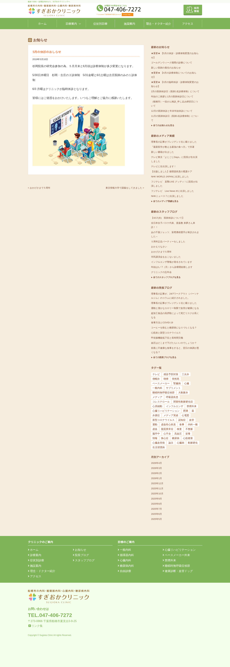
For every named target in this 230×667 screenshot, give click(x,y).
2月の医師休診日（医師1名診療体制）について (175, 91)
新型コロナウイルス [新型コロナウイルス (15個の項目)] (163, 419)
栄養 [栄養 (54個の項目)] (187, 433)
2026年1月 (156, 478)
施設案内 (129, 23)
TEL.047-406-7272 (50, 615)
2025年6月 (156, 514)
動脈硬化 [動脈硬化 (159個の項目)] (193, 442)
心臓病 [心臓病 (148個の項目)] (180, 442)
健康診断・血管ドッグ (178, 571)
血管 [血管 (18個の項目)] (191, 419)
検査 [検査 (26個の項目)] (179, 429)
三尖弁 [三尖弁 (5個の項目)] (185, 374)
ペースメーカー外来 (176, 555)
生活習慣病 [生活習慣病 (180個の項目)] (158, 447)
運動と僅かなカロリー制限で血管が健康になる (175, 308)
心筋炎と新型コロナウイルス (166, 332)
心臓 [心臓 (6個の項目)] (186, 383)
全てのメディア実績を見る (165, 201)
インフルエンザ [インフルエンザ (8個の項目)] (174, 406)
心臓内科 (124, 560)
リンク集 (37, 625)
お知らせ (79, 549)
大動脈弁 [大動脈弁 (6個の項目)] (183, 392)
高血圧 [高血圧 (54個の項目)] (178, 433)
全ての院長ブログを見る (164, 357)
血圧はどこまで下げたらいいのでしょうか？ (174, 343)
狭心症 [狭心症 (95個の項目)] (164, 438)
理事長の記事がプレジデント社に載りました (174, 141)
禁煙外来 (169, 560)
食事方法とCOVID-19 (162, 322)
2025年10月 (157, 493)
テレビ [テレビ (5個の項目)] (156, 374)
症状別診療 (100, 23)
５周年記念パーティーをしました (168, 241)
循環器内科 (126, 555)
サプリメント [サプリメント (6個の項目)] (173, 388)
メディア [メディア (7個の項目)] (157, 397)
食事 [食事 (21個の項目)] (181, 424)
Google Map (127, 14)
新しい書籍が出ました (162, 152)
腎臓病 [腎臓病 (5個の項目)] (177, 383)
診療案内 (71, 23)
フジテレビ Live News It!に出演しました (172, 191)
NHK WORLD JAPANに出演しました (170, 176)
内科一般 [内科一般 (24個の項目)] (193, 424)
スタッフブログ (84, 560)
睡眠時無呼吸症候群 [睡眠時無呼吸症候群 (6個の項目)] (163, 392)
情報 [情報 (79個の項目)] (154, 438)
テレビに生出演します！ (163, 166)
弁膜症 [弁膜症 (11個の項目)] (156, 415)
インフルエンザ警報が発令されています (171, 262)
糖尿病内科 (126, 565)
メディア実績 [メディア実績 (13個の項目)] (171, 415)
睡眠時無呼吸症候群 (176, 565)
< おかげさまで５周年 (39, 188)
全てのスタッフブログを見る (167, 277)
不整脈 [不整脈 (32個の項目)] (189, 429)
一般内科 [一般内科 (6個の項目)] (157, 388)
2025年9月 (156, 498)
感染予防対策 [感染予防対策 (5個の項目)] (171, 374)
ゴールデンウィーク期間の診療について (171, 62)
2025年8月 (156, 503)
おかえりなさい (159, 246)
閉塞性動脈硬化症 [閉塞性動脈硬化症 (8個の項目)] (183, 401)
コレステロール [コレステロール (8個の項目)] (161, 401)
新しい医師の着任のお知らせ (166, 67)
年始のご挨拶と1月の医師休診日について (172, 96)
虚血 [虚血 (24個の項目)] (154, 429)
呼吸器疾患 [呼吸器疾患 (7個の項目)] (172, 397)
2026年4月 (156, 463)
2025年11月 (157, 488)
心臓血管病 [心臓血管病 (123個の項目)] (158, 442)
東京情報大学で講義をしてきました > (125, 188)
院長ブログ (81, 555)
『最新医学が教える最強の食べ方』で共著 (172, 147)
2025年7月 (156, 509)
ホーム (42, 23)
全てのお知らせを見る (163, 125)
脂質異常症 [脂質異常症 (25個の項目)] (167, 429)
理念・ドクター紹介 (158, 23)
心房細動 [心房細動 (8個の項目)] (157, 406)
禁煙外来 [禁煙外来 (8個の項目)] (191, 406)
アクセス (187, 23)
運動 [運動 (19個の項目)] (154, 424)
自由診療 (124, 571)
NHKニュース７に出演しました (167, 196)
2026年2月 (156, 473)
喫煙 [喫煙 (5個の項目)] (166, 378)
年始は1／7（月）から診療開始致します (171, 267)
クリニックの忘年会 (161, 272)
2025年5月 (156, 519)
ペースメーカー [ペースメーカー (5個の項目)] (161, 383)
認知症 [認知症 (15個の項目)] (182, 419)
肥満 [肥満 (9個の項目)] (185, 410)
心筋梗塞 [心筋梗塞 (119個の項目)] (188, 438)
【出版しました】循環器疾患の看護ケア (171, 171)
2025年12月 (157, 483)
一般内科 (124, 549)
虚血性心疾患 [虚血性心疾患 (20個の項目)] (168, 424)
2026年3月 (156, 468)
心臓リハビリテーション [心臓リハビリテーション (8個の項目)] (165, 410)
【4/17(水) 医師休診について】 (167, 218)
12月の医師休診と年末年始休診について (171, 111)
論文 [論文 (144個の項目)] (170, 442)
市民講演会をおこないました (166, 257)
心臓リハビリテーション (179, 549)
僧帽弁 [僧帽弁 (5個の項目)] (156, 378)
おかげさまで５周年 (161, 251)
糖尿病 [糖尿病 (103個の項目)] (175, 438)
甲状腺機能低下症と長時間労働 (167, 337)
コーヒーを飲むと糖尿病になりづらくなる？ (174, 327)
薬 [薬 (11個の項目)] (193, 410)
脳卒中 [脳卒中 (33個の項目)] (156, 433)
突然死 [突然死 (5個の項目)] (175, 378)
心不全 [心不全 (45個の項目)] (167, 433)
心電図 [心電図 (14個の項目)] (185, 415)
